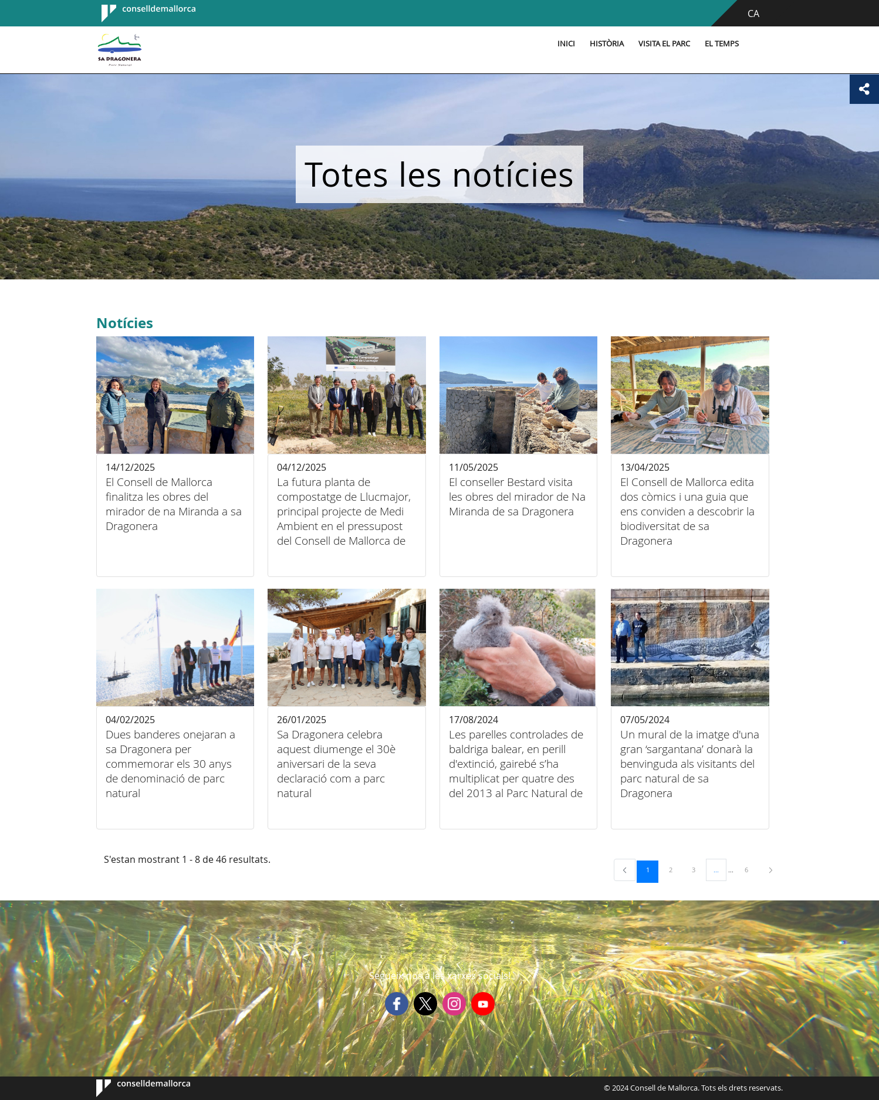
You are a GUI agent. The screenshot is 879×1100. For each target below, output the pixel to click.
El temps (722, 44)
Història (607, 44)
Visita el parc (664, 44)
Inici (566, 44)
